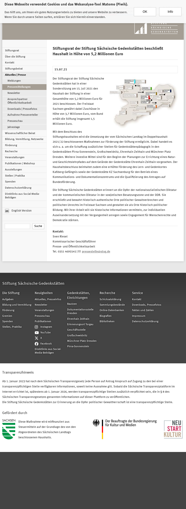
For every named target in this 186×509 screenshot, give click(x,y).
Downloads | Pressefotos (22, 109)
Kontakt (9, 62)
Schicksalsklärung (110, 299)
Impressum (138, 316)
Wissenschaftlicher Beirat (20, 133)
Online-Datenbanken (112, 310)
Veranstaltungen (14, 157)
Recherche (11, 151)
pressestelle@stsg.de (96, 251)
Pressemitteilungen (19, 87)
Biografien (106, 316)
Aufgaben (8, 299)
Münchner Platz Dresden (82, 341)
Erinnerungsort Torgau (80, 324)
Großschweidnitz (77, 335)
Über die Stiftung (15, 56)
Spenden (10, 181)
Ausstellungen (13, 169)
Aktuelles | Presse (15, 75)
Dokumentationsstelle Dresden (80, 311)
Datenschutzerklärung (18, 188)
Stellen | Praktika (15, 176)
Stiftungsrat (12, 50)
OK (145, 9)
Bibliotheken (107, 321)
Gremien (7, 316)
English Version (18, 211)
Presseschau (15, 121)
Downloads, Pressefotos (146, 305)
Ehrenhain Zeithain (78, 319)
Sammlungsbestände (112, 305)
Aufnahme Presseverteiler (22, 115)
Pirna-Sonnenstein (78, 346)
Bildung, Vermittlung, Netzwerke (24, 139)
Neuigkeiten (44, 293)
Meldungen (14, 81)
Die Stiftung (11, 293)
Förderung (11, 145)
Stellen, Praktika (12, 327)
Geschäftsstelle (76, 330)
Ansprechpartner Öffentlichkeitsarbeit (19, 101)
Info (170, 9)
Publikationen (43, 321)
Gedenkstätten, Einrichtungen (78, 296)
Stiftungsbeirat (14, 68)
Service (137, 293)
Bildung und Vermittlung (16, 305)
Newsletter (13, 93)
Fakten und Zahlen (143, 310)
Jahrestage (13, 127)
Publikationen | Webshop (20, 163)
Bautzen (72, 304)
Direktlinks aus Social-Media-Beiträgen (22, 196)
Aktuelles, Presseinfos (48, 299)
